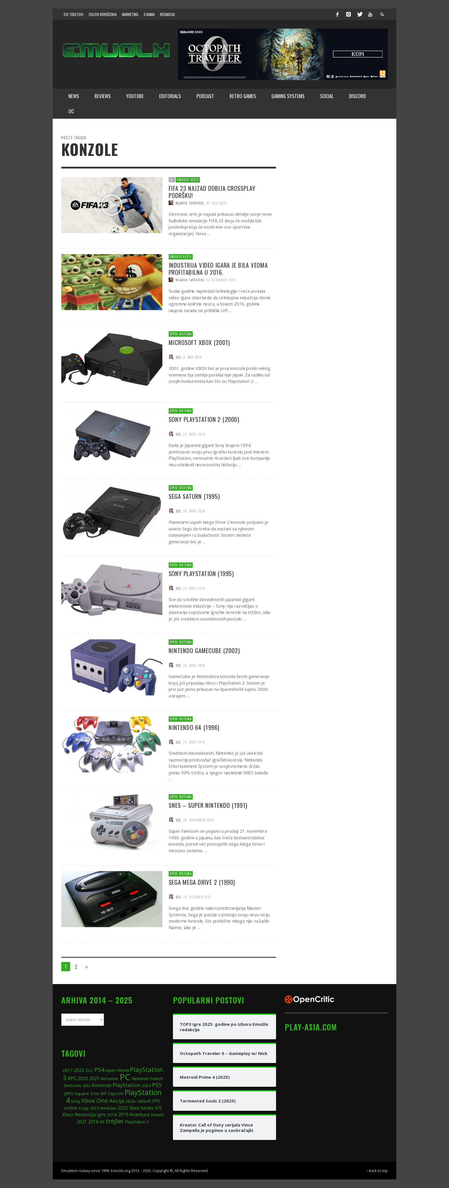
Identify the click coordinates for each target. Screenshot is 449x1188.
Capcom (115, 1093)
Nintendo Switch (147, 1078)
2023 (79, 1070)
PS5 (157, 1085)
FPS (156, 1101)
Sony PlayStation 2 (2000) (206, 444)
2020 (83, 1078)
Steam (157, 1114)
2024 (146, 1085)
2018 (112, 1114)
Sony (75, 1101)
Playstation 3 (137, 1121)
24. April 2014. (196, 613)
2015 (94, 1108)
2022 (123, 1108)
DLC (89, 1070)
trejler (115, 1120)
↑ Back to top (377, 1170)
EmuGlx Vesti (188, 179)
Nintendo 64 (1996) (195, 752)
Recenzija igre (90, 1114)
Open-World (117, 1070)
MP (103, 1093)
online (70, 1108)
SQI (179, 459)
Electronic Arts (77, 1085)
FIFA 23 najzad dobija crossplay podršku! (212, 192)
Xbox (68, 1114)
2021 (82, 1121)
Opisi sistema (181, 435)
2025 (94, 1078)
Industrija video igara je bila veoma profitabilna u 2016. (220, 293)
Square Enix (86, 1093)
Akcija (116, 1100)
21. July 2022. (217, 203)
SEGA (130, 1101)
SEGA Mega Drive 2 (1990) (203, 906)
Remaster (110, 1078)
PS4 (99, 1070)
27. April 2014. (196, 459)
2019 (123, 1114)
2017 (67, 1070)
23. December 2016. (224, 305)
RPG (72, 1078)
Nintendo (101, 1085)
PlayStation (127, 1085)
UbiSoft (144, 1101)
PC (125, 1077)
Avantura (139, 1114)
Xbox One (94, 1100)
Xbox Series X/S (145, 1108)
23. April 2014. (196, 767)
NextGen (108, 1108)
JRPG (68, 1093)
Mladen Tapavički (190, 203)
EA (102, 1121)
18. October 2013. (199, 922)
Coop (83, 1108)
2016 (93, 1121)
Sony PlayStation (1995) (203, 597)
